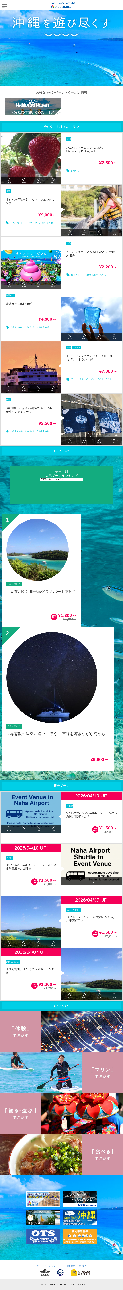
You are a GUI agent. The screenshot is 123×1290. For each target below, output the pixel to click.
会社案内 (82, 1266)
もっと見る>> (62, 450)
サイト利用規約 (68, 1266)
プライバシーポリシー (47, 1266)
